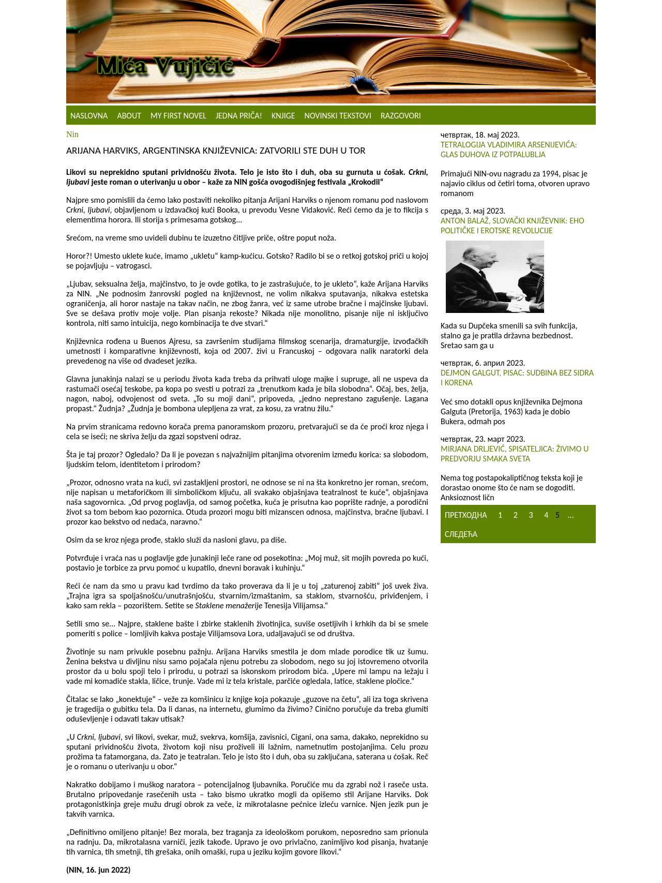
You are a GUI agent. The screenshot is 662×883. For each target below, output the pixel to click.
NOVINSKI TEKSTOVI (338, 116)
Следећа (461, 534)
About (129, 116)
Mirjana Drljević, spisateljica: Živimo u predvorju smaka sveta (515, 453)
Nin (72, 134)
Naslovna (89, 116)
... (570, 515)
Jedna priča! (239, 116)
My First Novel (178, 116)
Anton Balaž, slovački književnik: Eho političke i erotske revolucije (512, 225)
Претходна (466, 515)
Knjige (283, 116)
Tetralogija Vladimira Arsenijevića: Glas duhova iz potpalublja (509, 149)
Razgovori (401, 116)
